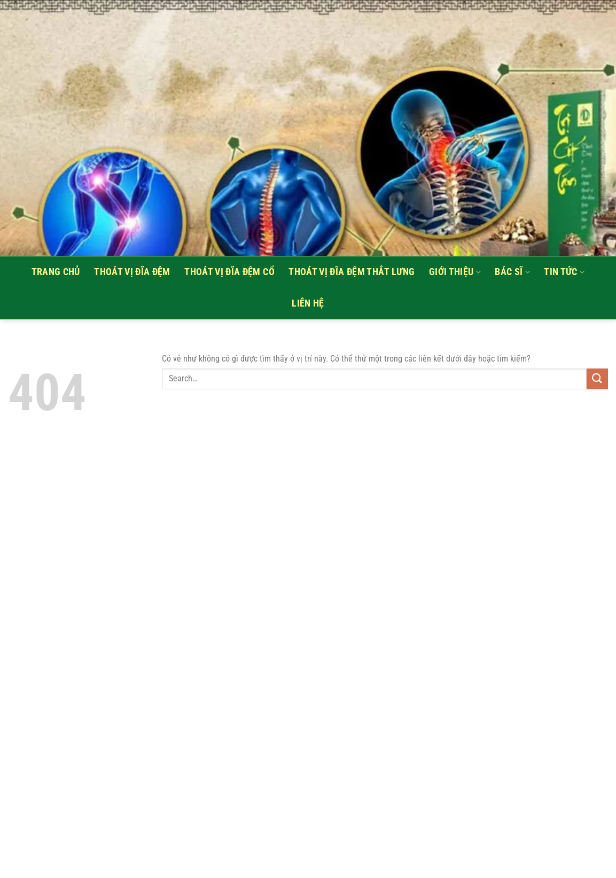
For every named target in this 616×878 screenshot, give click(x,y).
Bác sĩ (512, 271)
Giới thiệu (455, 271)
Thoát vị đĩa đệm (132, 271)
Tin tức (564, 271)
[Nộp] (597, 379)
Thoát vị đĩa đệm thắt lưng (351, 271)
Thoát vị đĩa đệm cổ (229, 271)
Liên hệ (308, 303)
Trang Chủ (56, 271)
